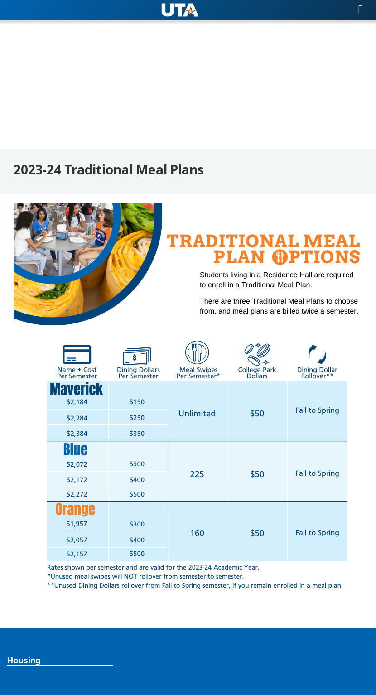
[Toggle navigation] (360, 10)
